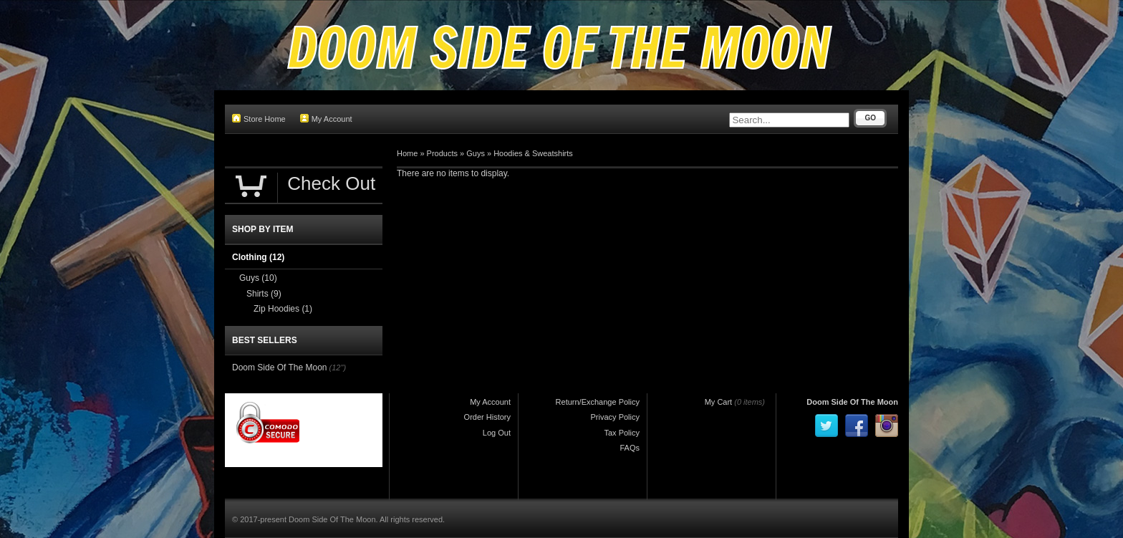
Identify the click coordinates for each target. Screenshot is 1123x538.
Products (442, 153)
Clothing (258, 257)
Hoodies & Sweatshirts (533, 153)
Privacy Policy (615, 417)
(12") (337, 367)
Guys (475, 153)
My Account (326, 118)
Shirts (263, 294)
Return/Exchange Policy (598, 402)
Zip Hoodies (283, 309)
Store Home (259, 118)
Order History (487, 417)
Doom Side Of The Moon (279, 367)
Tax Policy (622, 432)
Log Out (497, 432)
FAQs (630, 447)
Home (407, 153)
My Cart (719, 402)
